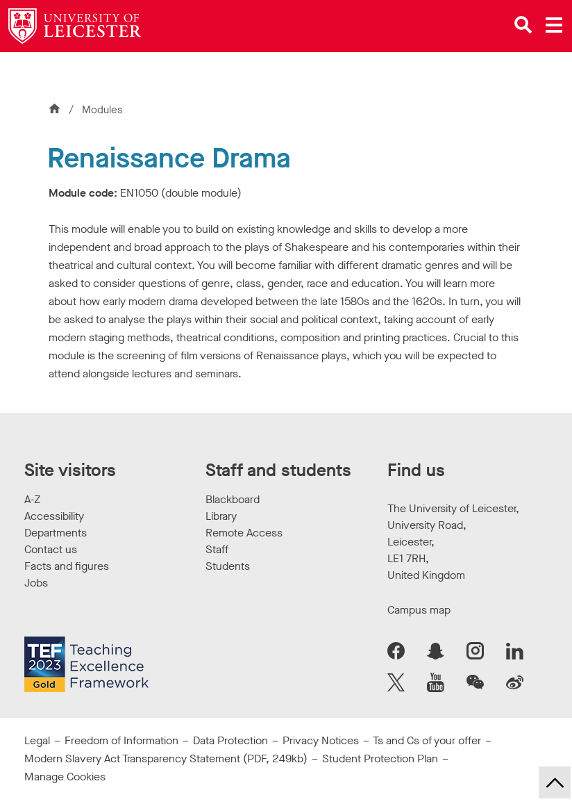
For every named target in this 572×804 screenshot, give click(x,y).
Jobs (36, 582)
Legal (37, 740)
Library (221, 516)
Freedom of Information (121, 740)
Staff (216, 549)
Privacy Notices (321, 740)
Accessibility (54, 516)
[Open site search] (523, 25)
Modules (102, 110)
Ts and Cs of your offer (427, 740)
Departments (55, 532)
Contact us (50, 549)
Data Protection (230, 740)
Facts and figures (66, 566)
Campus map (419, 609)
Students (227, 566)
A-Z (32, 499)
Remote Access (244, 532)
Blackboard (232, 499)
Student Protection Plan (380, 758)
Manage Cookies (65, 776)
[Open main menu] (554, 25)
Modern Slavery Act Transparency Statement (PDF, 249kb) (166, 758)
